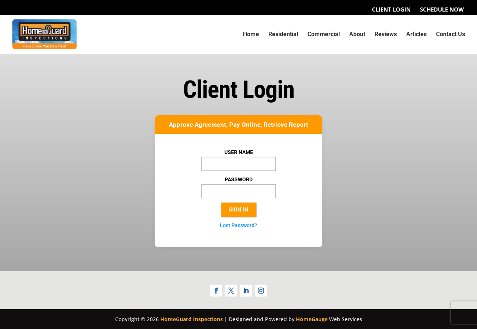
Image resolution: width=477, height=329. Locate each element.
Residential (283, 35)
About (357, 35)
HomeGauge (312, 319)
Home (251, 35)
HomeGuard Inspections (191, 319)
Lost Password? (238, 225)
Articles (416, 35)
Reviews (386, 35)
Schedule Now (442, 9)
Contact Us (450, 35)
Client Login (391, 9)
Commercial (323, 35)
